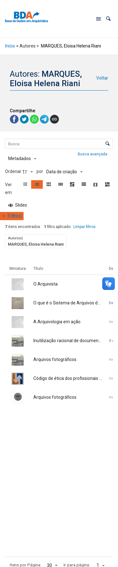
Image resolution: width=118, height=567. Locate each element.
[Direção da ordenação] (28, 171)
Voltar (102, 78)
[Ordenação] (64, 171)
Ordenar (13, 171)
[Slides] (18, 205)
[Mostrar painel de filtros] (12, 216)
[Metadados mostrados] (22, 159)
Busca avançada (93, 154)
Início (10, 45)
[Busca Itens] (59, 144)
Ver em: (9, 188)
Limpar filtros (84, 227)
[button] (108, 19)
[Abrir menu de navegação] (98, 19)
